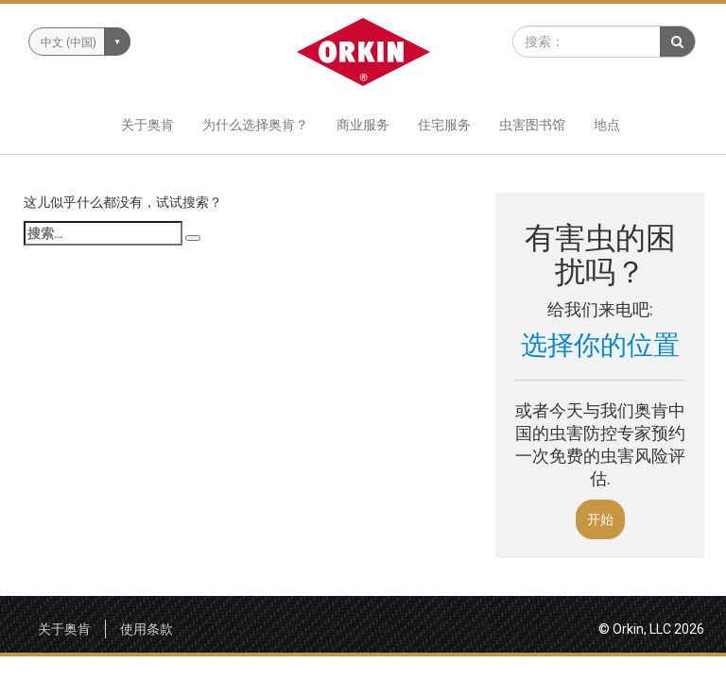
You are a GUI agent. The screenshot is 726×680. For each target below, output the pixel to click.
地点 (607, 124)
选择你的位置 (600, 345)
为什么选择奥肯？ (255, 124)
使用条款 (146, 629)
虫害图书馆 (532, 124)
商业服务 (363, 124)
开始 (600, 519)
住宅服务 (444, 124)
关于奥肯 (147, 124)
